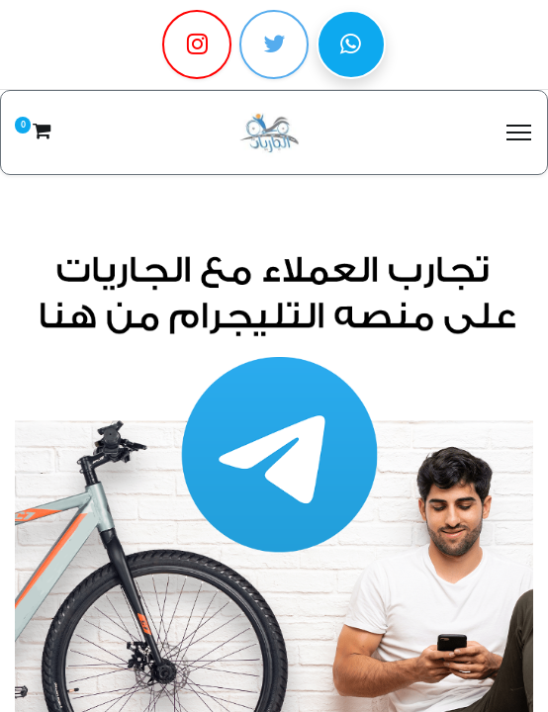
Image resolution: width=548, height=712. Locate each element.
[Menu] (518, 132)
